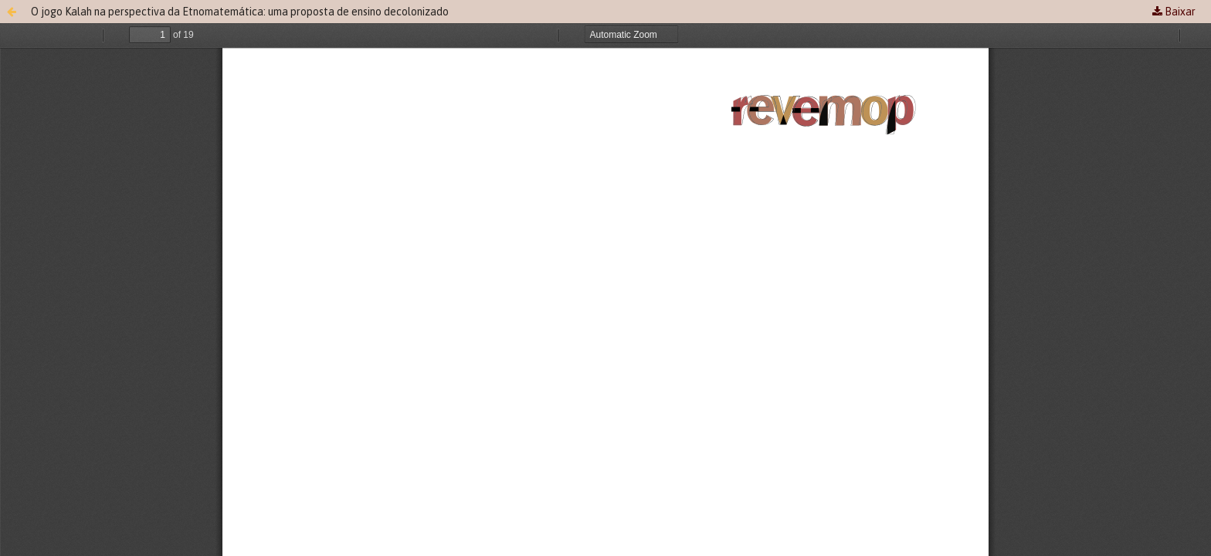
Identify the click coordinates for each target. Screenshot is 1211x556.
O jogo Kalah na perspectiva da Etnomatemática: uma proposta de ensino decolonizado (240, 11)
